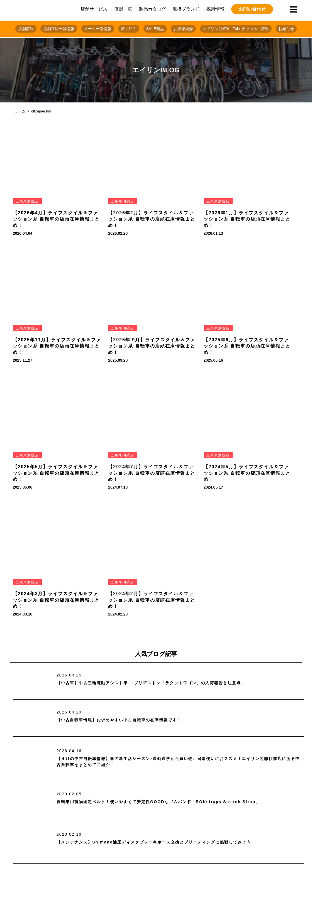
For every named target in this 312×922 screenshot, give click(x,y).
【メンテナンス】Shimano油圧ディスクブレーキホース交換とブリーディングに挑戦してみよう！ (168, 842)
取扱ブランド (186, 9)
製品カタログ (152, 9)
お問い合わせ (252, 9)
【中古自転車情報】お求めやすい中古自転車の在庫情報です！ (127, 720)
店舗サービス (94, 9)
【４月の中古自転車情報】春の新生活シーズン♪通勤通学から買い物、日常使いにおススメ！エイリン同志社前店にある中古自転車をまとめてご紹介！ (178, 762)
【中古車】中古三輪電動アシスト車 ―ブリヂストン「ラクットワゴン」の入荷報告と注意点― (163, 683)
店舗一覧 (123, 9)
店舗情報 (26, 28)
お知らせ (286, 28)
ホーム (20, 111)
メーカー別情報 (97, 28)
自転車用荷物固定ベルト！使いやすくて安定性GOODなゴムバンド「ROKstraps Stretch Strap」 (170, 802)
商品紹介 (128, 28)
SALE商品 (155, 28)
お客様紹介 (183, 28)
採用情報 (215, 9)
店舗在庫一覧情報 (58, 28)
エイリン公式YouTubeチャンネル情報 (236, 28)
